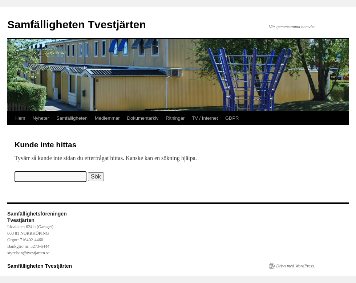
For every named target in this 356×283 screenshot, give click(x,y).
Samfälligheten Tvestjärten (76, 24)
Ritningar (175, 118)
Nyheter (40, 118)
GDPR (232, 118)
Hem (20, 118)
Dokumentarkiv (143, 118)
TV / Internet (205, 118)
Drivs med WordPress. (295, 265)
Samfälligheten (72, 118)
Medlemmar (107, 118)
